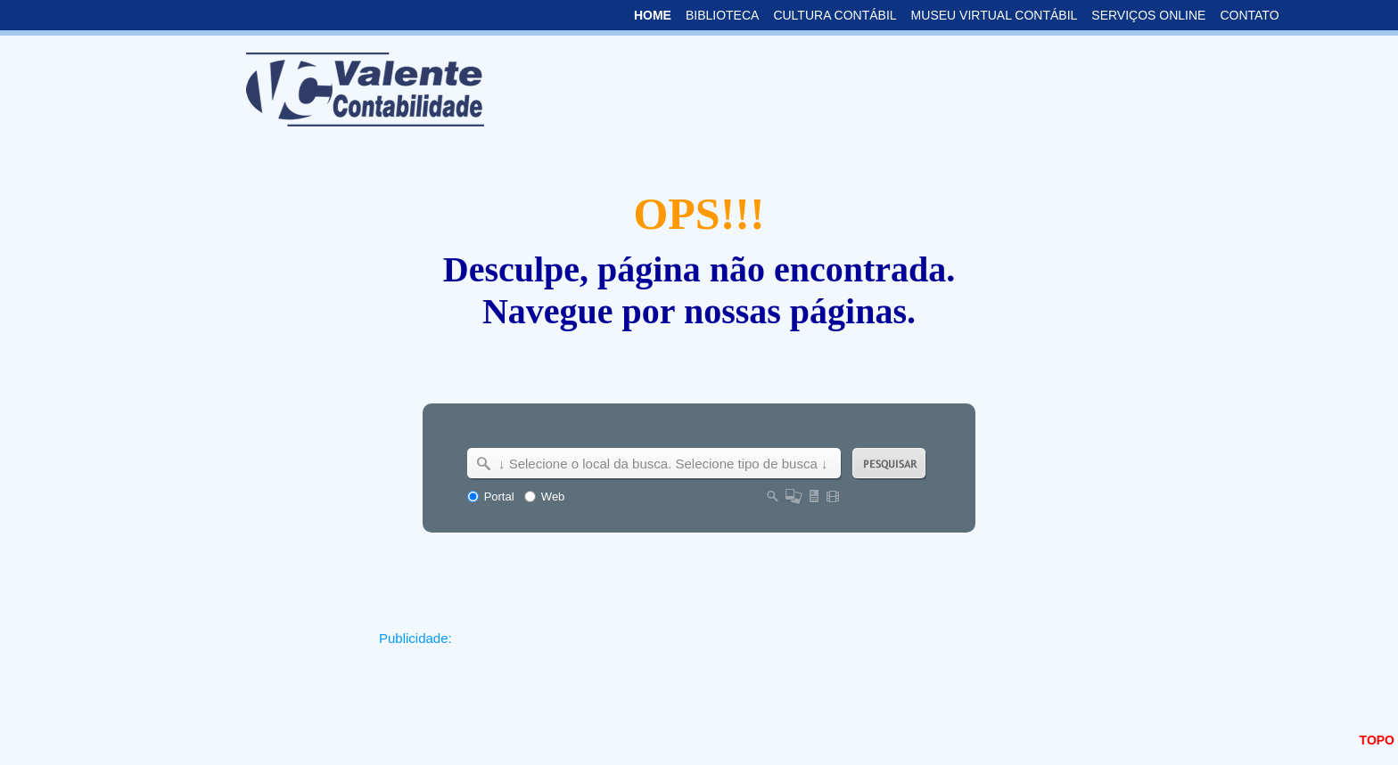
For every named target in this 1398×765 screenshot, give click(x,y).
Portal (499, 496)
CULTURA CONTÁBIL (834, 15)
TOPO (1377, 740)
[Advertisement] (700, 692)
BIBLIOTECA (722, 15)
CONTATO (1249, 15)
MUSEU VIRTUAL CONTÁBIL (994, 15)
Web (553, 496)
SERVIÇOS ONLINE (1148, 15)
